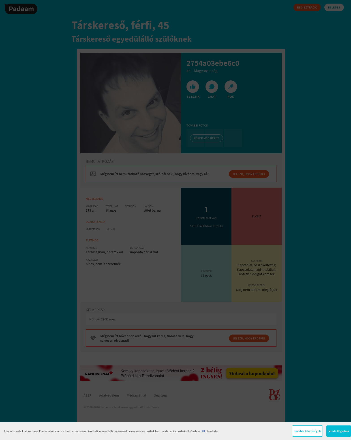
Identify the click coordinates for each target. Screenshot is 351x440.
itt (203, 431)
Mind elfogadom (338, 431)
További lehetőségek (307, 431)
